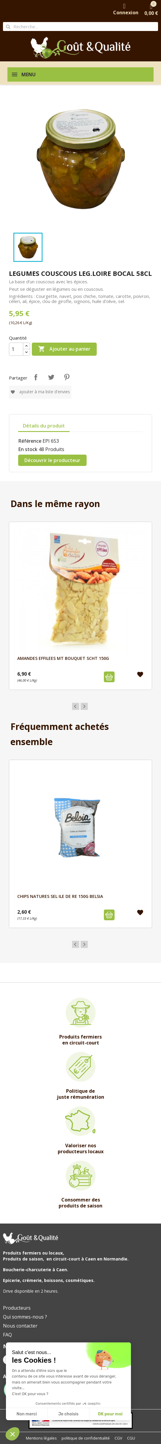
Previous (75, 706)
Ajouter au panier (64, 349)
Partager (36, 377)
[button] (12, 1434)
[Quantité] (16, 349)
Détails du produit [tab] (44, 425)
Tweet (51, 377)
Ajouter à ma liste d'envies (40, 391)
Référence (29, 441)
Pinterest (67, 377)
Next (84, 706)
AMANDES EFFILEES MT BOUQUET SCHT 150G (63, 658)
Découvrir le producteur (52, 460)
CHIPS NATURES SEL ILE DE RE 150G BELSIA (60, 896)
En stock (27, 449)
